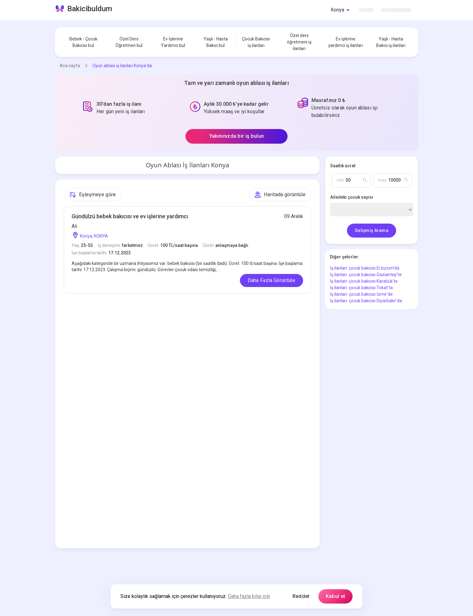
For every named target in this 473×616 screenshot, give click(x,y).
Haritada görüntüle (280, 194)
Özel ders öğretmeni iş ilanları (299, 42)
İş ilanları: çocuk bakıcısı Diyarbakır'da (366, 300)
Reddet (301, 596)
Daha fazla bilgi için (249, 596)
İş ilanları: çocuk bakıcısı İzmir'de (361, 294)
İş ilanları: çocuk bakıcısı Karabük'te (364, 281)
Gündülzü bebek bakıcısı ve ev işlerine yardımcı (130, 216)
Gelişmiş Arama (371, 230)
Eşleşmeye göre (92, 194)
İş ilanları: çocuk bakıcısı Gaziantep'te (366, 274)
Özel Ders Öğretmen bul (129, 42)
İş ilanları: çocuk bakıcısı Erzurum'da (364, 268)
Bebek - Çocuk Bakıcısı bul (83, 42)
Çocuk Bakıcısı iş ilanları (256, 42)
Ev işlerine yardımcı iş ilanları (345, 42)
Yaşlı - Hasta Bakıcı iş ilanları (390, 42)
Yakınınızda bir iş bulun (236, 136)
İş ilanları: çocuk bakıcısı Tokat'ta (361, 287)
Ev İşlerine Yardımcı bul (173, 42)
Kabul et (335, 596)
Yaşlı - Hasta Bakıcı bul (216, 42)
